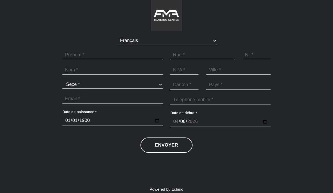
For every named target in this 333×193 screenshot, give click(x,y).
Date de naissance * (79, 112)
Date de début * (183, 113)
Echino (177, 189)
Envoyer (166, 145)
